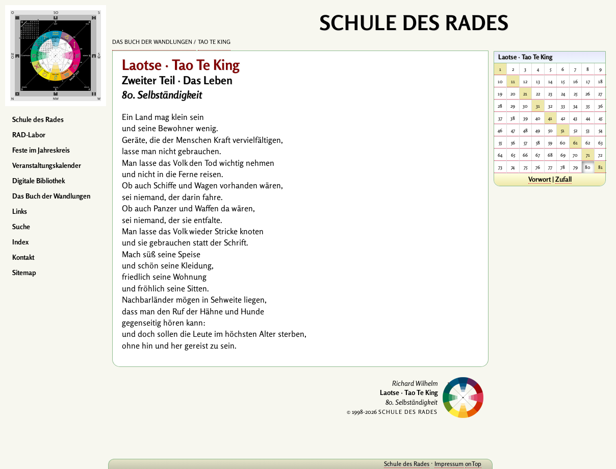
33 (563, 106)
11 (513, 81)
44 (588, 118)
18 (600, 81)
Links (19, 211)
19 (500, 93)
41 (550, 118)
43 (575, 118)
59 (550, 142)
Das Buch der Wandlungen (51, 196)
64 (500, 155)
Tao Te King (214, 41)
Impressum (449, 463)
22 (538, 93)
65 (513, 155)
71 (588, 155)
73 (500, 167)
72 (600, 155)
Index (20, 242)
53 (587, 130)
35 (587, 106)
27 (600, 93)
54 (600, 130)
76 (537, 167)
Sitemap (24, 272)
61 (575, 142)
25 (575, 93)
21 (525, 93)
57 (525, 142)
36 (600, 106)
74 (513, 167)
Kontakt (23, 257)
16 (575, 81)
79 (575, 167)
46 (500, 130)
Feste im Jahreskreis (41, 150)
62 (587, 142)
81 (600, 167)
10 (500, 81)
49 (537, 130)
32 (550, 106)
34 (575, 106)
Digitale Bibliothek (38, 181)
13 (538, 81)
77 (550, 167)
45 (600, 118)
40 (538, 118)
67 (537, 155)
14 (550, 81)
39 (525, 118)
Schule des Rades (38, 119)
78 (562, 167)
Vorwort (539, 179)
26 (587, 93)
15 (562, 81)
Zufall (563, 179)
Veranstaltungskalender (46, 165)
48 (525, 130)
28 (500, 106)
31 (538, 106)
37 (500, 118)
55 (500, 142)
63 (600, 142)
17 (588, 81)
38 (512, 118)
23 (550, 93)
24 (563, 93)
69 (563, 155)
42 (563, 118)
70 (575, 155)
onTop (473, 463)
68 (550, 155)
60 (563, 142)
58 (538, 142)
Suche (21, 227)
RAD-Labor (28, 135)
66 (525, 155)
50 (550, 130)
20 (513, 93)
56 (513, 142)
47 (513, 130)
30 (525, 106)
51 (562, 130)
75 (525, 167)
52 (575, 130)
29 (512, 106)
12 (525, 81)
